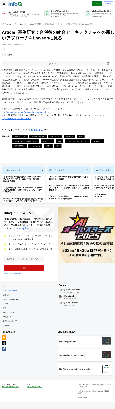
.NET (60, 141)
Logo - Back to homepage (16, 3)
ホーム (6, 290)
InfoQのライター (10, 316)
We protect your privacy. (13, 276)
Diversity (7, 329)
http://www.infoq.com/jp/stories (17, 119)
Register (96, 3)
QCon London (70, 300)
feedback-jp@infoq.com (11, 393)
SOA (58, 146)
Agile (49, 146)
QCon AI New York (72, 294)
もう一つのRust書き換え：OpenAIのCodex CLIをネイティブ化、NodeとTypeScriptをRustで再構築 (23, 181)
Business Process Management (26, 141)
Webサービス (48, 141)
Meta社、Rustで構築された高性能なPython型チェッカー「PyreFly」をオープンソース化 (24, 202)
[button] (22, 271)
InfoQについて (9, 321)
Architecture (37, 130)
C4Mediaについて (11, 325)
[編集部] (5, 54)
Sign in (107, 3)
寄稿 (5, 312)
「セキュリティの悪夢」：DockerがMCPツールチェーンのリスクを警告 (69, 200)
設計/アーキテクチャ (39, 137)
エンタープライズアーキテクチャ (78, 141)
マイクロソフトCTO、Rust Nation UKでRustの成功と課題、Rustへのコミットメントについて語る (23, 192)
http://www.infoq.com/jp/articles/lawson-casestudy (26, 112)
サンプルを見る (21, 231)
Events (6, 308)
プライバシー (82, 404)
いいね (10, 64)
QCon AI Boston (71, 307)
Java (81, 137)
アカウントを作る (11, 294)
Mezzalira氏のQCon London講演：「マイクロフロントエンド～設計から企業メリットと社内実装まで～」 (70, 190)
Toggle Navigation (5, 3)
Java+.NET (70, 137)
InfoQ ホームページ (10, 24)
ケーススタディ (36, 146)
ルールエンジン (56, 137)
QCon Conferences (11, 303)
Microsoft (99, 141)
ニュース (23, 24)
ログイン (7, 299)
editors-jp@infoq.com (35, 393)
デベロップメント (20, 137)
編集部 (10, 54)
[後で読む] (19, 63)
